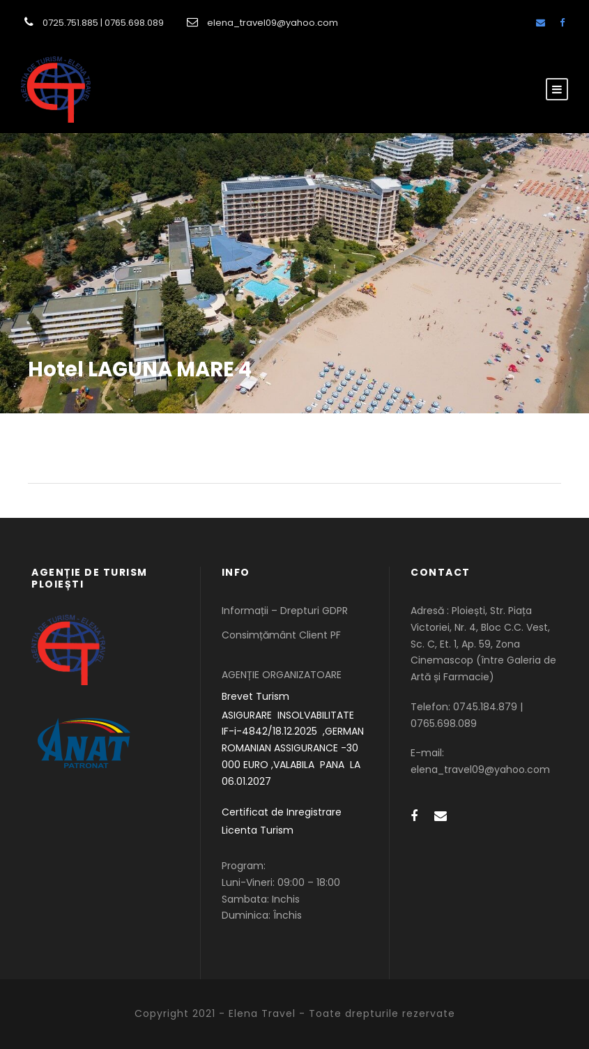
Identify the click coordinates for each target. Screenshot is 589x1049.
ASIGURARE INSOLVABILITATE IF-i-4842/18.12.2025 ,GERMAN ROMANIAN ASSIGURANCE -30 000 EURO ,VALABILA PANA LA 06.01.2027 (293, 748)
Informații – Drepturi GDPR (285, 611)
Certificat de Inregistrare (282, 812)
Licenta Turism (257, 830)
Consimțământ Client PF (281, 635)
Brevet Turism (255, 696)
